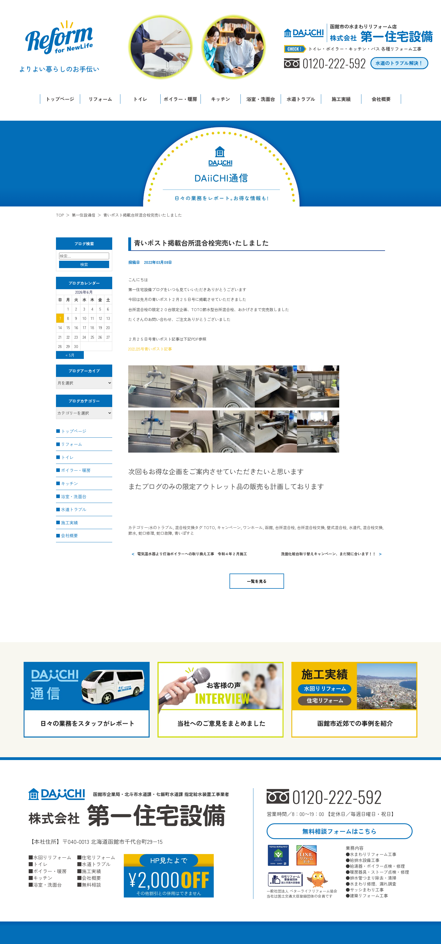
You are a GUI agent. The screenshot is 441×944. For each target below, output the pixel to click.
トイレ (140, 98)
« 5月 (70, 355)
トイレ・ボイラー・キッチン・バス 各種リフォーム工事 (365, 49)
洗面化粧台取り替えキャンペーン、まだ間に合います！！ (328, 553)
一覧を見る (257, 581)
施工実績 (341, 98)
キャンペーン (229, 527)
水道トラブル (301, 98)
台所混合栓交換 (311, 527)
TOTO (209, 527)
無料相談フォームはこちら (339, 831)
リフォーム (100, 98)
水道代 (355, 527)
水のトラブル (161, 527)
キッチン (220, 98)
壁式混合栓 (336, 527)
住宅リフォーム (98, 857)
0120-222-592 (337, 796)
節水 (132, 533)
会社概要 (381, 98)
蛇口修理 (146, 533)
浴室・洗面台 (260, 98)
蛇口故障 (164, 533)
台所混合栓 (285, 527)
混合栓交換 (185, 527)
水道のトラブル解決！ (399, 63)
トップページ (60, 98)
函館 (269, 527)
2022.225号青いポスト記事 (150, 349)
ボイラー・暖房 (180, 98)
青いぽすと (184, 533)
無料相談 (91, 884)
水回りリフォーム (52, 857)
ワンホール (253, 527)
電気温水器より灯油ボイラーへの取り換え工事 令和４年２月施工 (192, 553)
